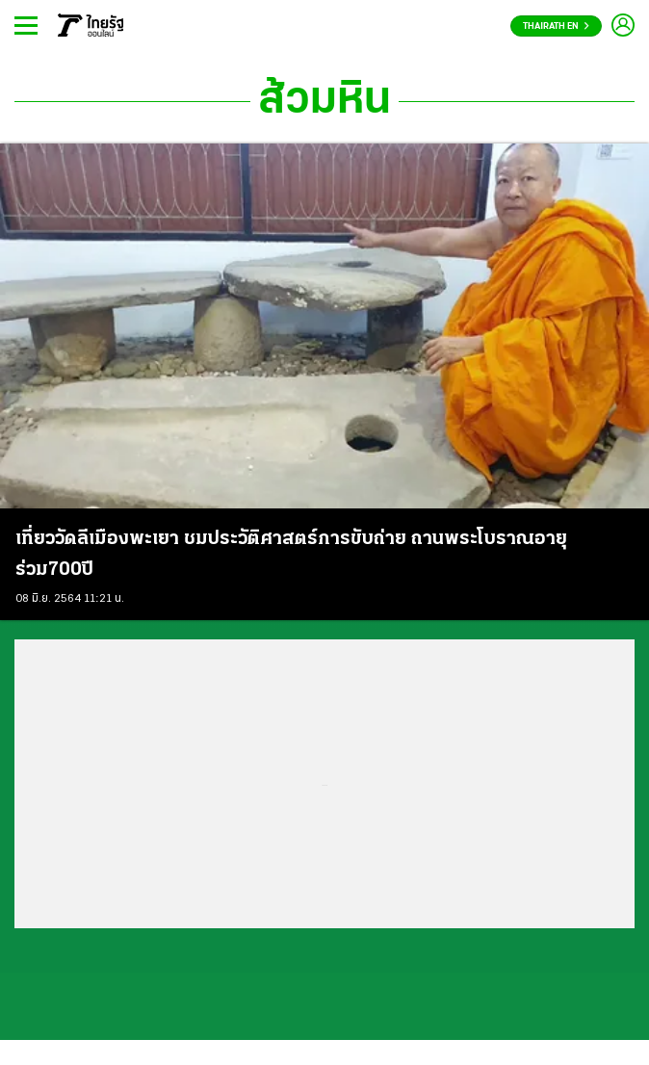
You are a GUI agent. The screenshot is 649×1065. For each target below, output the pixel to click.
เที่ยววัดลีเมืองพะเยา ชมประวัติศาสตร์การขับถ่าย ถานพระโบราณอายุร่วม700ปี (291, 555)
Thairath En (556, 26)
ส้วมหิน (324, 101)
